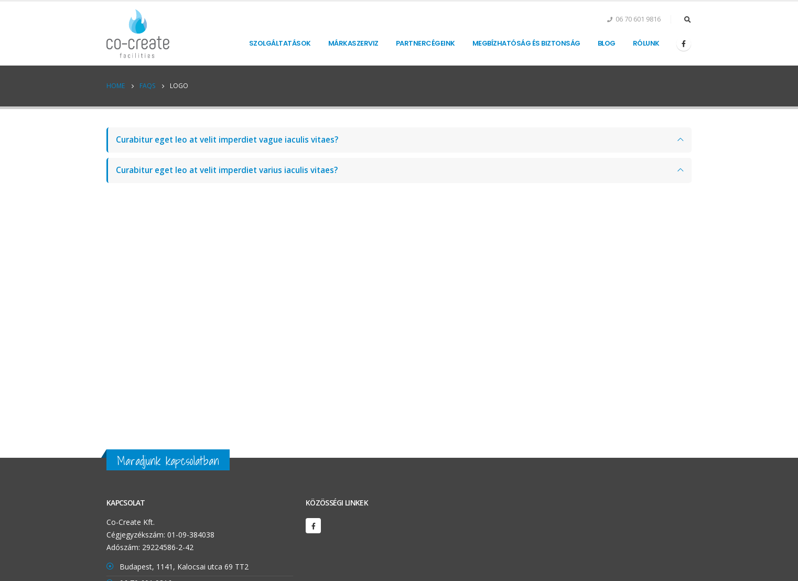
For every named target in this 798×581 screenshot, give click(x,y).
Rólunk (646, 43)
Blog (607, 43)
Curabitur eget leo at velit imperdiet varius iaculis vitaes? (227, 170)
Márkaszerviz (353, 43)
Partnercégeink (425, 43)
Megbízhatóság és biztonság (526, 43)
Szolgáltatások (280, 43)
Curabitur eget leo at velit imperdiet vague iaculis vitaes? (227, 139)
